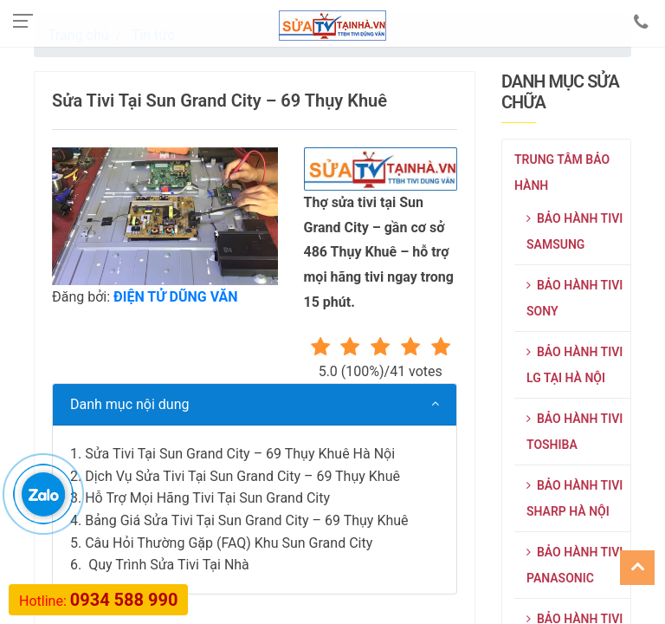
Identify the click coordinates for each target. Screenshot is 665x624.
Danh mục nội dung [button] (130, 404)
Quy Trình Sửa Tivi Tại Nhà (167, 564)
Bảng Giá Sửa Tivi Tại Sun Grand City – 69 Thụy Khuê (246, 520)
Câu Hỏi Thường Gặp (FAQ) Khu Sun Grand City (228, 543)
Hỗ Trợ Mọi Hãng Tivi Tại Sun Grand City (207, 498)
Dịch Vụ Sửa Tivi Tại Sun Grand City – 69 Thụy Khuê (242, 476)
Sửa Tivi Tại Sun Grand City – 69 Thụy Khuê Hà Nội (240, 453)
